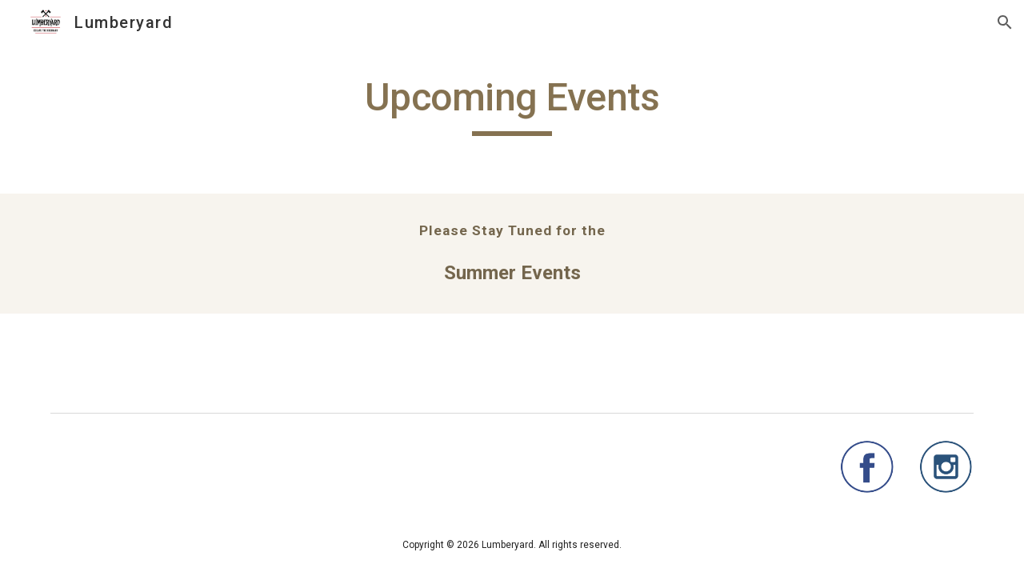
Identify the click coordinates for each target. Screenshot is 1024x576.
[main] (511, 104)
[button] (1005, 22)
